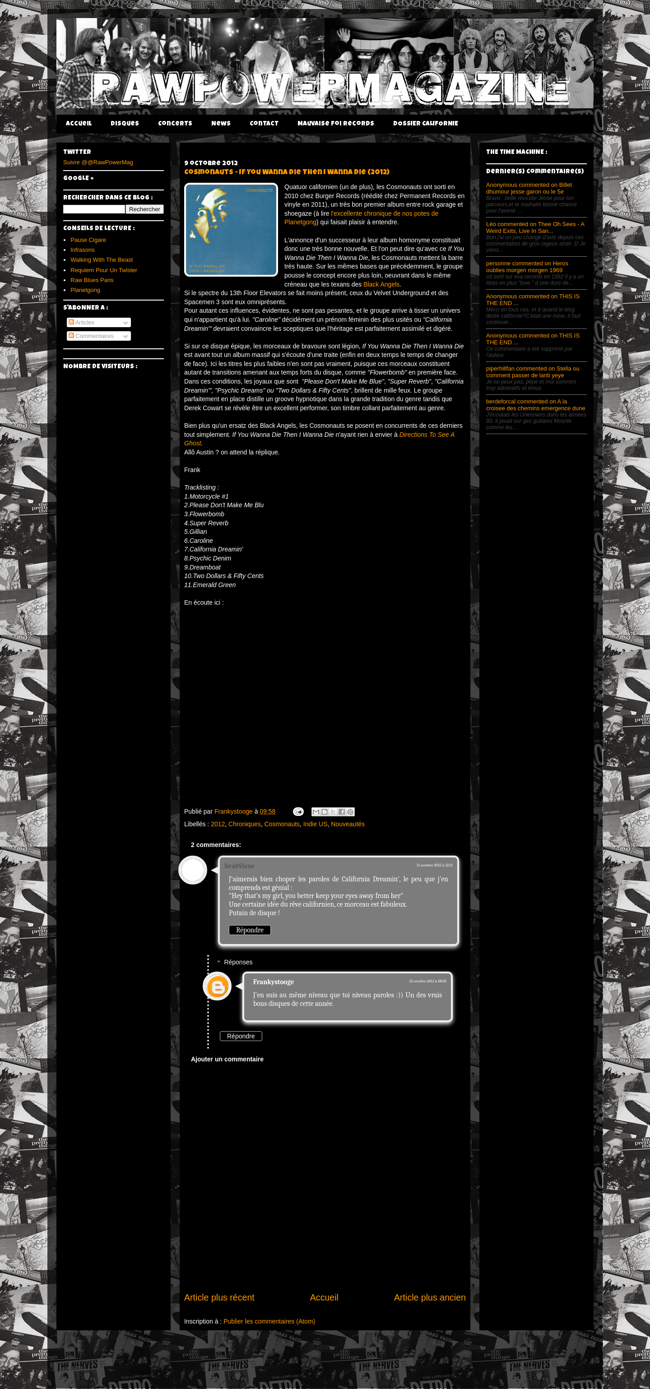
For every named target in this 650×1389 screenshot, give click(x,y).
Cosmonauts (282, 824)
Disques (125, 124)
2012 (218, 824)
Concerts (175, 124)
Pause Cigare (88, 239)
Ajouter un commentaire (227, 1059)
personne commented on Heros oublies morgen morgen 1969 (527, 266)
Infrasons (82, 249)
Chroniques (244, 824)
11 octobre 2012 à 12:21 (435, 865)
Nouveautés (348, 824)
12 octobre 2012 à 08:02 (427, 981)
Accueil (79, 124)
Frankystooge (273, 982)
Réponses (238, 962)
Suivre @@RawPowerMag (98, 162)
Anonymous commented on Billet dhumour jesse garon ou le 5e (529, 188)
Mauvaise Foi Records (335, 124)
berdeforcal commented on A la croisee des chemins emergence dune (535, 405)
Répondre (250, 930)
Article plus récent (219, 1297)
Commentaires (91, 336)
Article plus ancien (430, 1297)
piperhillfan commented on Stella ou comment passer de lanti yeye (533, 372)
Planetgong (85, 290)
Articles (82, 322)
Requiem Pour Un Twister (103, 270)
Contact (264, 124)
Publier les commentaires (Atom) (269, 1321)
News (221, 124)
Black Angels (381, 284)
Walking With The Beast (101, 259)
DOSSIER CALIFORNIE (425, 124)
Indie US (315, 824)
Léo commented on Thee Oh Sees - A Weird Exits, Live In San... (535, 227)
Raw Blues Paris (91, 280)
